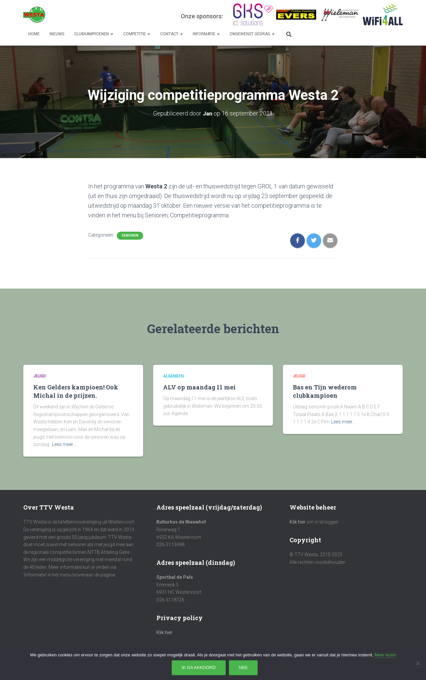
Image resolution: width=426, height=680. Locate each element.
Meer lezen (385, 654)
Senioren (129, 235)
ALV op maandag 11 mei (199, 387)
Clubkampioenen (93, 34)
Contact (171, 34)
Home (34, 34)
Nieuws (57, 34)
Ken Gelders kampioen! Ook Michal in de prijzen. (75, 391)
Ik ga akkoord (199, 667)
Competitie (136, 34)
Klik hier (164, 632)
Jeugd (39, 376)
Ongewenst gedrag (252, 34)
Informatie (206, 34)
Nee (243, 667)
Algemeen (173, 376)
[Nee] (417, 663)
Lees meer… (64, 444)
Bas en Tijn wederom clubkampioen (325, 391)
